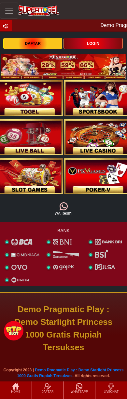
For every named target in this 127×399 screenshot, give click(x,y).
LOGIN (93, 43)
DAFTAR (32, 43)
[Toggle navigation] (9, 11)
